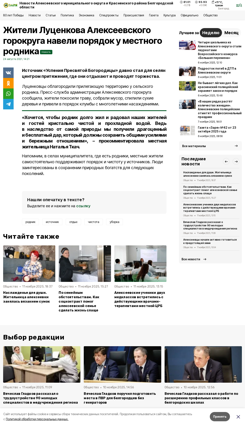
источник (52, 222)
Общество (210, 15)
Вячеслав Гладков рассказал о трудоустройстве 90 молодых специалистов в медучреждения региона (210, 225)
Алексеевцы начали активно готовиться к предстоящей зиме (210, 241)
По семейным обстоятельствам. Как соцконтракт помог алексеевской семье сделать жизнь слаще (79, 301)
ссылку (83, 206)
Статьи (51, 15)
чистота (93, 222)
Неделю (210, 32)
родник (30, 222)
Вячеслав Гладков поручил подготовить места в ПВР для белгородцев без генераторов (120, 398)
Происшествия (134, 15)
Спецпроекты (108, 15)
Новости (34, 15)
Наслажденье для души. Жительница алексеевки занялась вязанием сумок (26, 297)
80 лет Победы (13, 15)
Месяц (231, 32)
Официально (189, 15)
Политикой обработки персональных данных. (37, 419)
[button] (226, 161)
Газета (154, 15)
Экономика (86, 15)
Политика (67, 15)
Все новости (191, 259)
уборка (114, 222)
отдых (73, 222)
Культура (170, 15)
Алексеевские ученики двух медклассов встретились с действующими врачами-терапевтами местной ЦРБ (139, 299)
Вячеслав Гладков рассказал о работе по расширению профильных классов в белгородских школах (201, 398)
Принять (220, 416)
